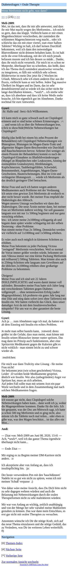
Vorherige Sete (13, 555)
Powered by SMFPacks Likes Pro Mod (34, 565)
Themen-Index (13, 543)
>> (18, 16)
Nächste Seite (14, 549)
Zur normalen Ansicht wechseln (19, 561)
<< (3, 16)
